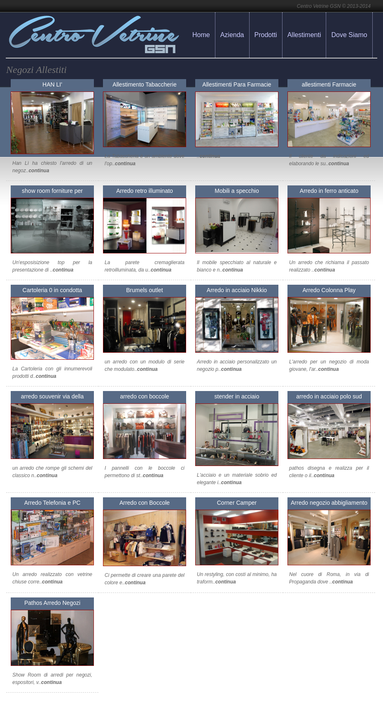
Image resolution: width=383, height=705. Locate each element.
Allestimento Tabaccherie (144, 84)
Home (201, 34)
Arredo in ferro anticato (329, 190)
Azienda (232, 34)
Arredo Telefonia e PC (52, 502)
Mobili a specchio (237, 190)
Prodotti (266, 34)
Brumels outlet (144, 290)
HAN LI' (52, 84)
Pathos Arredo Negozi (52, 603)
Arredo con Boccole (144, 502)
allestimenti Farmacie (329, 84)
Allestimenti (304, 34)
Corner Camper (237, 502)
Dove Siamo (349, 34)
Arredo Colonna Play (328, 290)
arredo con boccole (144, 396)
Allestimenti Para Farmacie (236, 84)
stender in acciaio (237, 396)
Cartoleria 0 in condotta (52, 290)
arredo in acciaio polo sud (329, 396)
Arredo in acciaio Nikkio (237, 290)
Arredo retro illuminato (144, 190)
